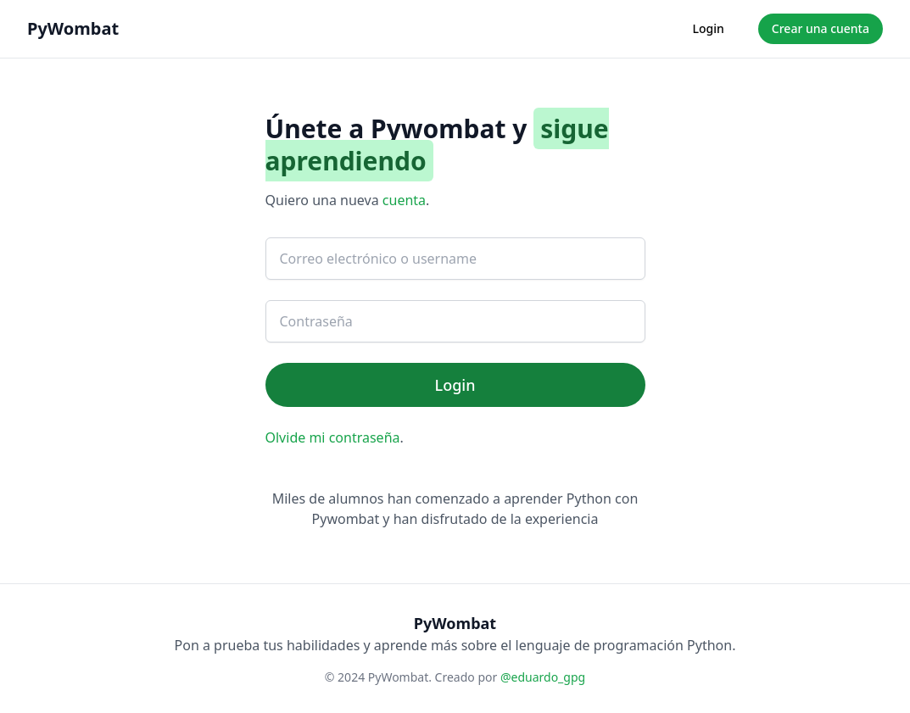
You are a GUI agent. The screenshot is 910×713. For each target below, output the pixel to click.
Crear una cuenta (820, 28)
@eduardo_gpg (542, 677)
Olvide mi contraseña (332, 437)
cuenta (404, 200)
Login (708, 28)
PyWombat (73, 28)
